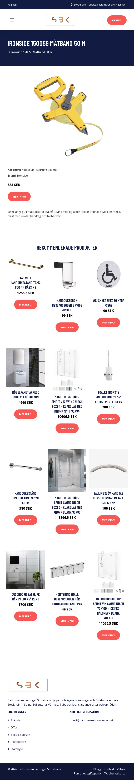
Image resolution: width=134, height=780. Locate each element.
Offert (117, 20)
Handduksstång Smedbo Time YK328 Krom (26, 498)
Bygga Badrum (20, 735)
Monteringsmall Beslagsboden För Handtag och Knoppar (67, 599)
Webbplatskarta (114, 773)
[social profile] (20, 4)
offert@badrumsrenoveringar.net (107, 4)
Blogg (97, 769)
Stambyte (17, 749)
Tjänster (16, 720)
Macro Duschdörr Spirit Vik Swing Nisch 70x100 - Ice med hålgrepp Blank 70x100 (108, 608)
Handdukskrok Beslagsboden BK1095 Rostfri (67, 305)
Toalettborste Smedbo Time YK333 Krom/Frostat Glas (108, 397)
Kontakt (109, 769)
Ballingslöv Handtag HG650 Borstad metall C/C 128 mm (108, 498)
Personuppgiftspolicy (88, 773)
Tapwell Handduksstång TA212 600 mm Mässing (26, 282)
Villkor (121, 769)
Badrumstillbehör (47, 170)
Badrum (29, 170)
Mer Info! (19, 196)
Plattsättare (18, 742)
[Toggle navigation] (12, 20)
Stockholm (80, 4)
